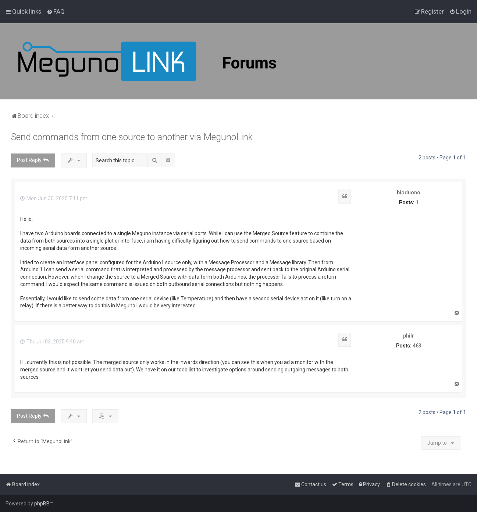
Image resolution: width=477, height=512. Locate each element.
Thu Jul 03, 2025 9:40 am (52, 342)
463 (417, 346)
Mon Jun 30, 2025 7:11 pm (54, 198)
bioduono (408, 192)
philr (408, 336)
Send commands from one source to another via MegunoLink (132, 137)
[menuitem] (56, 11)
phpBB (42, 503)
